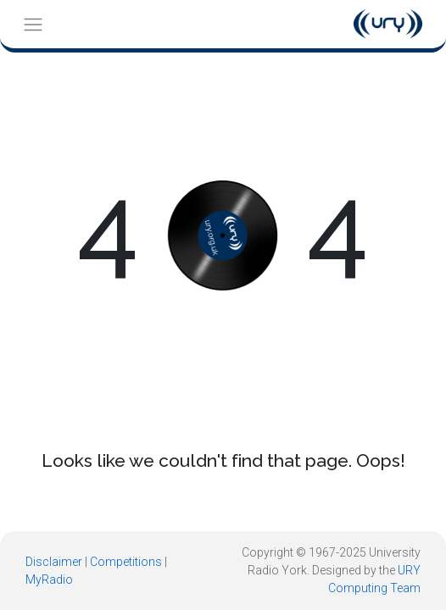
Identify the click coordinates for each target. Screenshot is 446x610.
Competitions (126, 561)
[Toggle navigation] (32, 24)
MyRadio (49, 579)
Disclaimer (53, 561)
